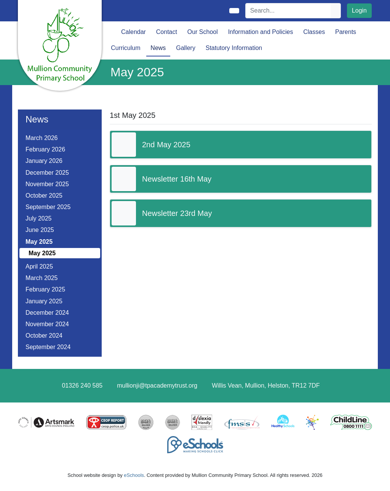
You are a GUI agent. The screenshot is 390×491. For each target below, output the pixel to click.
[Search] (288, 10)
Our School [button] (202, 32)
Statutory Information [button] (234, 48)
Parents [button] (345, 32)
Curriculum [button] (125, 48)
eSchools (134, 475)
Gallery (185, 48)
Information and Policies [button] (260, 32)
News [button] (158, 48)
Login (359, 10)
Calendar (133, 32)
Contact (166, 32)
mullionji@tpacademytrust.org (157, 385)
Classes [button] (314, 32)
